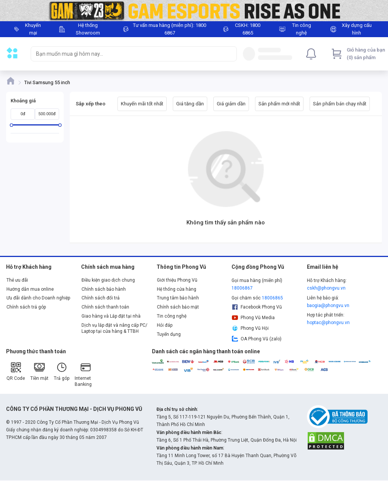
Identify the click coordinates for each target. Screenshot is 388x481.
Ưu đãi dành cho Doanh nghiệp (38, 298)
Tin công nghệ (171, 316)
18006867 (242, 288)
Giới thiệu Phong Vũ (177, 280)
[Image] (194, 10)
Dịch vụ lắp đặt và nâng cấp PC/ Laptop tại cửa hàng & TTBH (114, 328)
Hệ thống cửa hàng (176, 289)
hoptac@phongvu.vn (328, 322)
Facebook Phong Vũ (257, 307)
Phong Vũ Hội (250, 328)
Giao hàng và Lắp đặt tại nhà (111, 316)
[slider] (11, 125)
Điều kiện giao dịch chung (108, 280)
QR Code (15, 371)
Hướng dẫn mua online (30, 289)
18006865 (272, 298)
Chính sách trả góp (26, 307)
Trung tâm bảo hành (178, 298)
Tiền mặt (39, 371)
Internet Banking (83, 374)
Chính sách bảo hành (103, 289)
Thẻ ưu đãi (17, 280)
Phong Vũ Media (253, 318)
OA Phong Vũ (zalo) (256, 339)
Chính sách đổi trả (100, 298)
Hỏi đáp (164, 325)
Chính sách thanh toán (105, 307)
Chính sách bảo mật (178, 307)
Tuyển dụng (169, 334)
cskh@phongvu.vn (326, 288)
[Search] (229, 54)
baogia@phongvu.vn (328, 305)
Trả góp (61, 371)
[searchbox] (126, 54)
